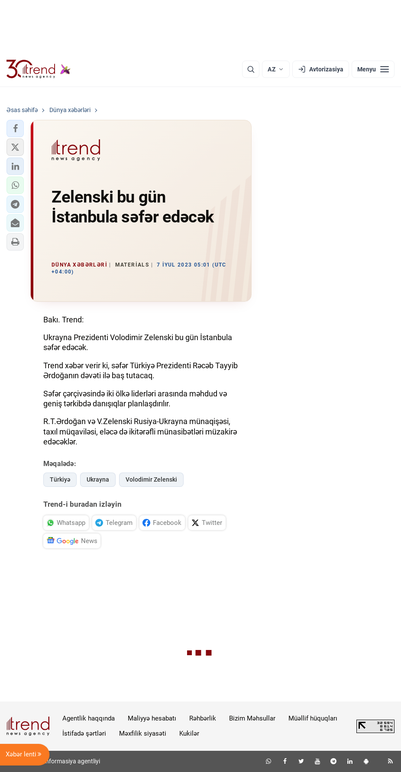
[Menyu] (373, 69)
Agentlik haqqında (88, 718)
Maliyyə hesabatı (152, 718)
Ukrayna (98, 479)
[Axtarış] (250, 69)
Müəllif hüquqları (312, 718)
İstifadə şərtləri (84, 733)
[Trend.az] (38, 69)
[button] (15, 128)
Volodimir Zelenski (151, 479)
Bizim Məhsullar (252, 718)
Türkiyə (60, 479)
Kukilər (189, 733)
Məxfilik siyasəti (142, 733)
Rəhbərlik (202, 718)
